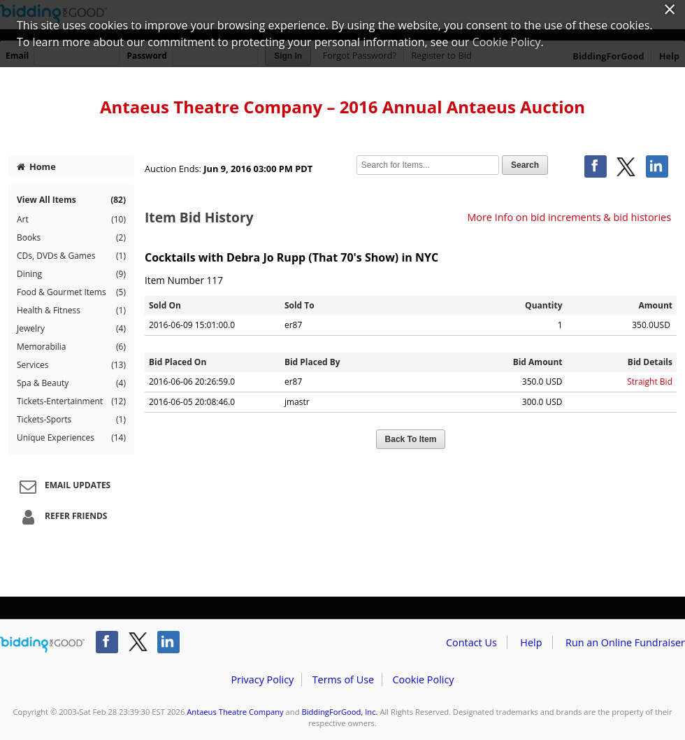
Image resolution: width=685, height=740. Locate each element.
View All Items (71, 200)
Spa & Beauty (71, 383)
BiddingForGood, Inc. (339, 711)
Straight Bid (649, 381)
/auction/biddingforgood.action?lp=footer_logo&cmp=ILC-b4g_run (42, 644)
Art (71, 220)
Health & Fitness (71, 311)
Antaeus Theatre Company (235, 711)
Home (36, 166)
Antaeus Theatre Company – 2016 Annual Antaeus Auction (342, 106)
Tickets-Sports (71, 420)
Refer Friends (61, 516)
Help (531, 642)
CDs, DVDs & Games (71, 256)
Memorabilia (71, 347)
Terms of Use (343, 679)
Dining (71, 274)
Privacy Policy (262, 679)
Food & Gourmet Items (71, 292)
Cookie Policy (423, 679)
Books (71, 238)
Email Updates (62, 486)
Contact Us (471, 642)
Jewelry (71, 329)
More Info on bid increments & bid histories (569, 217)
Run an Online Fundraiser (625, 642)
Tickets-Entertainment (71, 401)
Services (71, 365)
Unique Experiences (71, 438)
